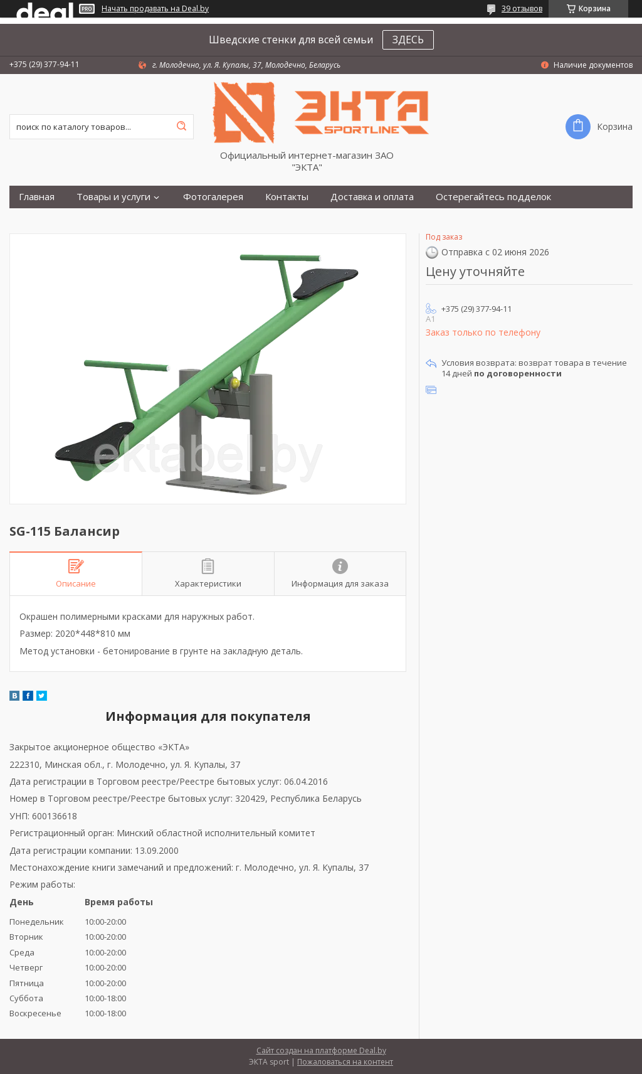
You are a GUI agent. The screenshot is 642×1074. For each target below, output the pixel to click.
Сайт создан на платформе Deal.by (321, 1050)
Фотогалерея (213, 196)
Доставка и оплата (372, 196)
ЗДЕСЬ (408, 39)
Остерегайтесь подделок (493, 196)
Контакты (286, 196)
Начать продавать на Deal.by (155, 8)
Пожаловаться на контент (345, 1061)
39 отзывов (522, 8)
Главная (37, 196)
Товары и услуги (113, 196)
